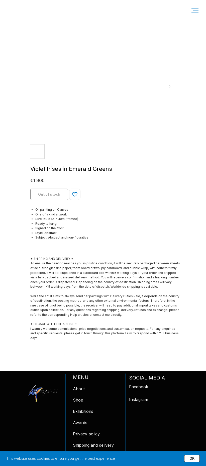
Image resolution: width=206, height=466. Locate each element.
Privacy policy (86, 433)
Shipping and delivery (93, 445)
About (79, 388)
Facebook (138, 386)
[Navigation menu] (194, 11)
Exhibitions (83, 411)
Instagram (138, 399)
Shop (78, 400)
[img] (42, 393)
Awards (80, 422)
